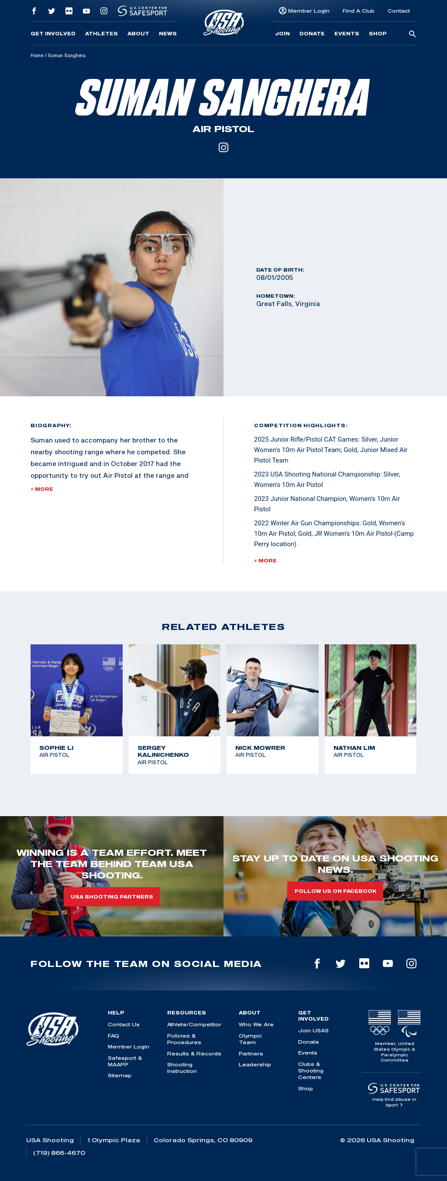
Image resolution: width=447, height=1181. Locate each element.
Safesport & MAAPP (125, 1061)
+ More (42, 489)
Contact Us (124, 1024)
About (138, 33)
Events (346, 33)
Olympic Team (250, 1039)
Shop (378, 33)
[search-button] (412, 34)
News (168, 33)
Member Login (309, 10)
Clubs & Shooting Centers (310, 1070)
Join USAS (313, 1030)
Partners (251, 1053)
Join (282, 33)
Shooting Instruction (182, 1068)
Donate (312, 33)
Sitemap (119, 1075)
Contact (399, 11)
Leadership (255, 1064)
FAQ (113, 1035)
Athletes (101, 33)
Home (37, 55)
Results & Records (194, 1053)
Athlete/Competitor (194, 1024)
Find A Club (359, 11)
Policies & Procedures (184, 1039)
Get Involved (53, 33)
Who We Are (256, 1024)
